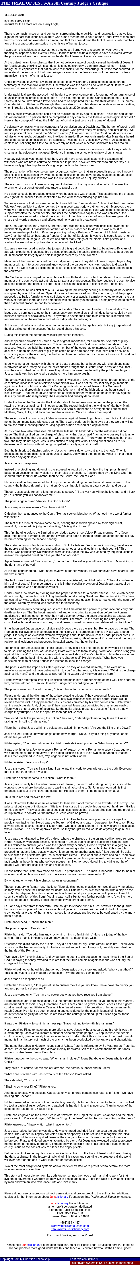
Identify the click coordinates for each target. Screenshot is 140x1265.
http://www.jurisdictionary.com (70, 1229)
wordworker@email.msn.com (70, 1225)
